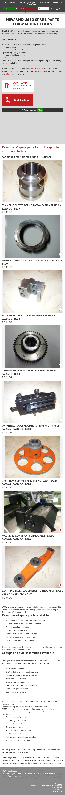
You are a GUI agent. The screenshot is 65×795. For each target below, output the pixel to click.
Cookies (58, 789)
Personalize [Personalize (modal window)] (43, 9)
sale (7, 74)
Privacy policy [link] (56, 9)
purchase (58, 71)
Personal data (56, 788)
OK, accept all (10, 9)
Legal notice (57, 791)
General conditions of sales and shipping (46, 786)
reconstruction (37, 69)
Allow (40, 110)
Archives (58, 784)
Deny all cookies (28, 9)
